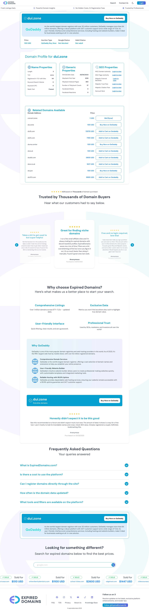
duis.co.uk (31, 164)
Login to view (116, 71)
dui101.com (32, 177)
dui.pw (30, 171)
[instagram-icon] (64, 597)
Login (141, 3)
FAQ (53, 603)
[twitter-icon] (71, 597)
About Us (77, 603)
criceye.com (5, 581)
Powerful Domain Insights (44, 8)
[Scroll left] (16, 245)
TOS (59, 603)
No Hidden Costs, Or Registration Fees (89, 8)
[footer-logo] (25, 600)
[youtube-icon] (78, 597)
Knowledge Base (91, 603)
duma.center (32, 144)
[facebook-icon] (57, 597)
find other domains (40, 403)
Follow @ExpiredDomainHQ (115, 605)
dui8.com (31, 131)
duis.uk (30, 151)
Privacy (68, 603)
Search (113, 3)
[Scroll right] (132, 245)
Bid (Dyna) (108, 118)
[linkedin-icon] (92, 597)
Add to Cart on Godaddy (108, 131)
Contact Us (123, 3)
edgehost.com (111, 581)
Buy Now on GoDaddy (108, 125)
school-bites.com (77, 581)
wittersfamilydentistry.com (39, 581)
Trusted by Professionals (133, 8)
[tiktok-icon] (85, 597)
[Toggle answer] (126, 465)
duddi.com (32, 157)
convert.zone (32, 118)
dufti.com (31, 138)
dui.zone (31, 125)
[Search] (113, 565)
